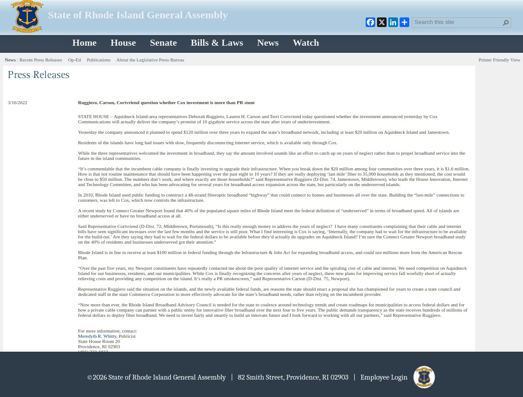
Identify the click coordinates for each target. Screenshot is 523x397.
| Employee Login (395, 377)
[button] (506, 22)
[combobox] (458, 22)
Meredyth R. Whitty (97, 336)
